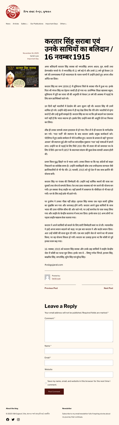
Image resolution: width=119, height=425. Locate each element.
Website (48, 369)
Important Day (33, 59)
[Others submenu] (66, 23)
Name (48, 346)
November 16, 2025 (31, 53)
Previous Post (51, 288)
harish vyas (56, 278)
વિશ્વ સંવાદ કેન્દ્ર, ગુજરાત (37, 11)
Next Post (108, 288)
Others (63, 24)
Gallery (24, 24)
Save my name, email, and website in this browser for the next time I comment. (79, 383)
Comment (50, 318)
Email (48, 357)
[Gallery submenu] (27, 23)
